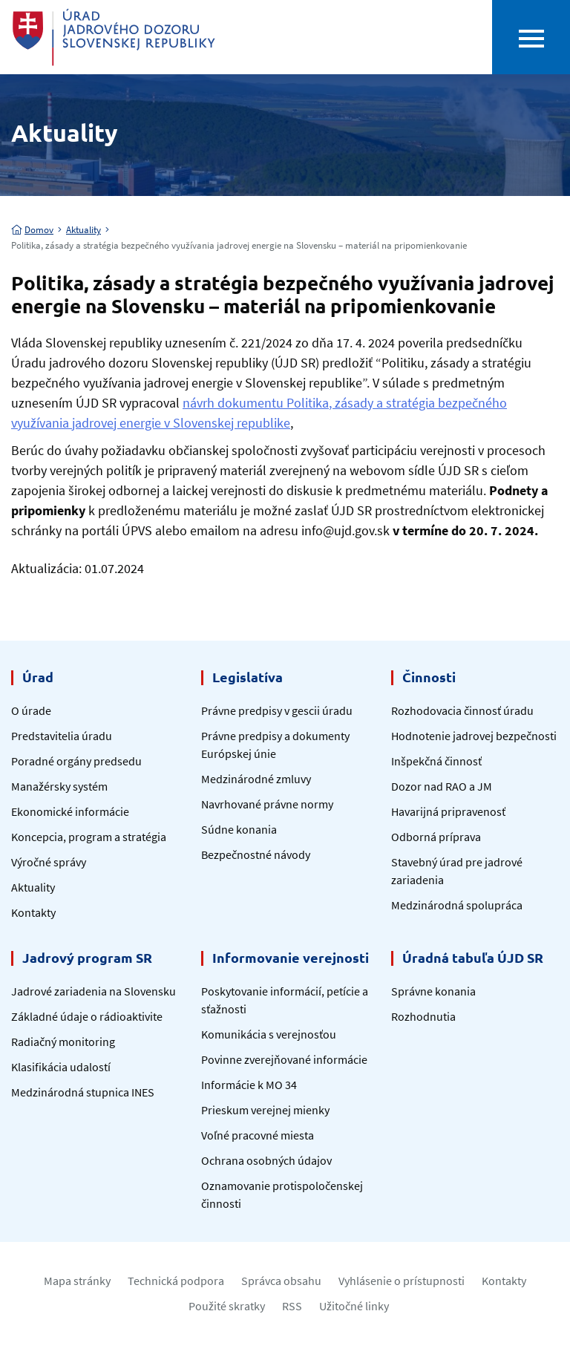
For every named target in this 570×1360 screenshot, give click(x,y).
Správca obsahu (281, 1280)
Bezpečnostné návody (255, 854)
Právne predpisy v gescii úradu (277, 710)
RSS (292, 1305)
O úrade (31, 710)
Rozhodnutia (423, 1016)
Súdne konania (239, 829)
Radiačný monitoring (63, 1041)
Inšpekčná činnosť (436, 760)
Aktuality (83, 229)
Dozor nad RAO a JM (441, 786)
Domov (32, 229)
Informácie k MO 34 (249, 1084)
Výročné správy (48, 861)
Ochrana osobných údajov (266, 1160)
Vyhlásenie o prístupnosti (401, 1280)
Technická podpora (176, 1280)
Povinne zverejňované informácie (284, 1059)
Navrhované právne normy (267, 804)
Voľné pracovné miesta (257, 1135)
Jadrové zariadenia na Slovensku (93, 991)
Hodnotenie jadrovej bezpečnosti (474, 735)
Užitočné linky (354, 1305)
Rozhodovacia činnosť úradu (462, 710)
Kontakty (33, 912)
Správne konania (433, 991)
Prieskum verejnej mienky (265, 1109)
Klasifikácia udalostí (61, 1066)
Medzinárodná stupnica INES (82, 1092)
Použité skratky (227, 1305)
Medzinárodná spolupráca (456, 905)
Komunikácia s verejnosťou (268, 1034)
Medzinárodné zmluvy (256, 778)
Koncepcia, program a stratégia (88, 836)
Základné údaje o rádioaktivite (87, 1016)
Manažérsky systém (59, 786)
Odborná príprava (436, 836)
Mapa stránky (77, 1280)
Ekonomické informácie (70, 811)
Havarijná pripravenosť (448, 811)
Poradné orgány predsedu (76, 760)
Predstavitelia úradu (61, 735)
